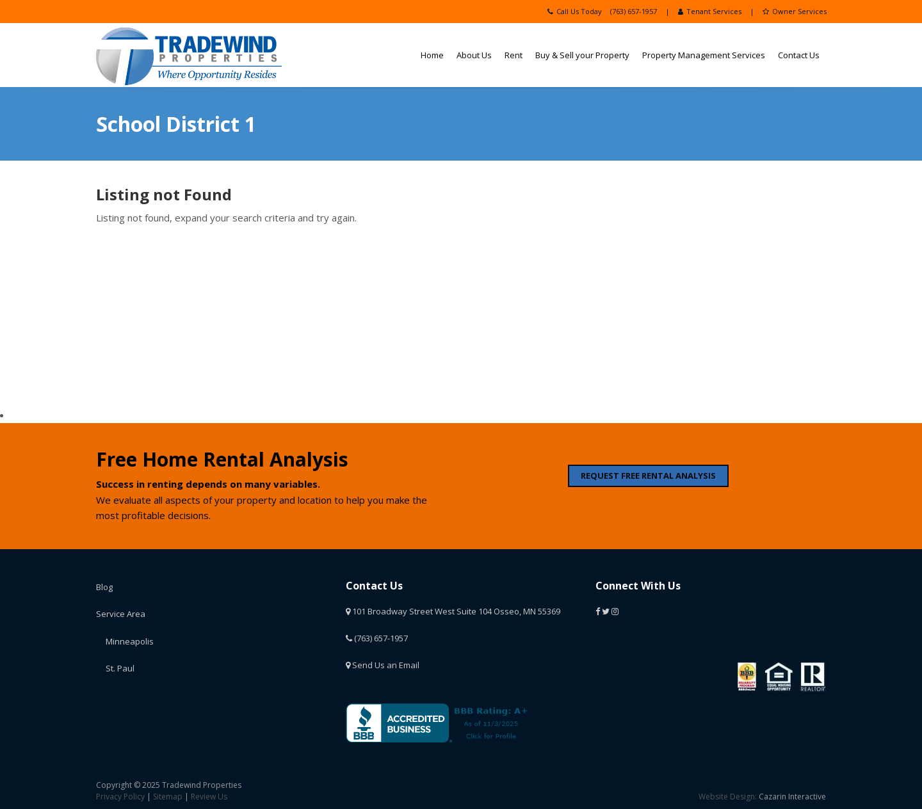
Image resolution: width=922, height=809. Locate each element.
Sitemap (167, 796)
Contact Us (799, 55)
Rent (513, 55)
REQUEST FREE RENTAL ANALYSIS (648, 475)
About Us (474, 55)
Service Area (120, 614)
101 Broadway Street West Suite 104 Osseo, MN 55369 (453, 611)
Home (432, 55)
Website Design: (728, 796)
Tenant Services (709, 11)
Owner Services (795, 11)
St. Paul (120, 668)
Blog (104, 587)
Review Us (209, 796)
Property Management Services (703, 55)
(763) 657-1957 (633, 11)
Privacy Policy (120, 796)
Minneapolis (130, 641)
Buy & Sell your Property (582, 55)
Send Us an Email (382, 665)
